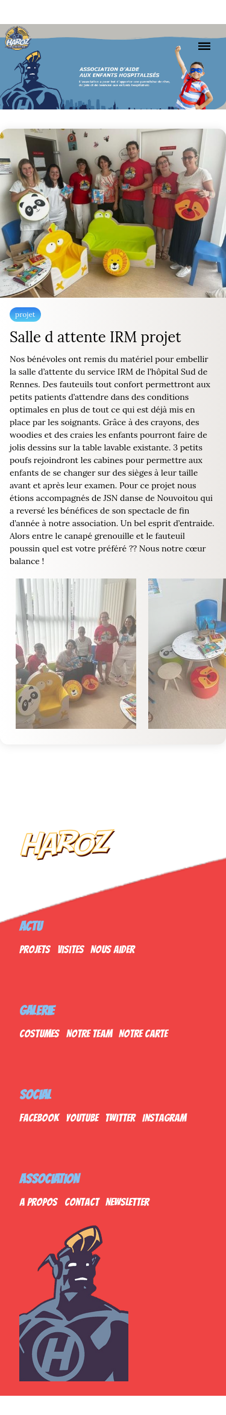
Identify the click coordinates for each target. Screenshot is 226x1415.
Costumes (39, 1033)
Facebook (38, 1117)
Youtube (82, 1117)
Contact (81, 1202)
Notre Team (89, 1033)
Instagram (164, 1117)
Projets (34, 949)
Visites (70, 949)
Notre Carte (143, 1033)
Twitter (120, 1117)
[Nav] (204, 45)
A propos (38, 1202)
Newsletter (127, 1202)
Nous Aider (112, 949)
